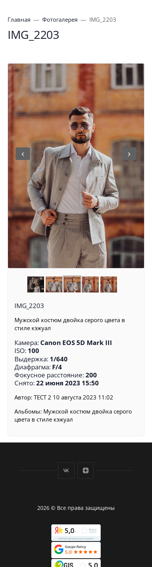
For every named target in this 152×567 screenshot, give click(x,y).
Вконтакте (66, 470)
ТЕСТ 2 (42, 397)
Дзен (86, 470)
